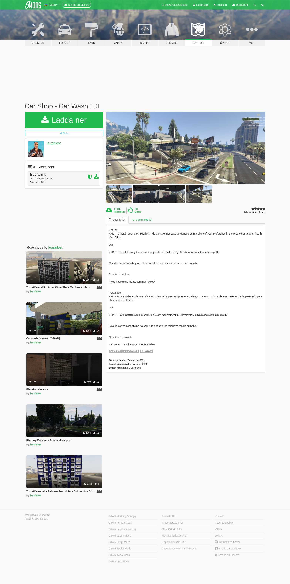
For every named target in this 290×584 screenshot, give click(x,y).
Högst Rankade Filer (174, 542)
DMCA (218, 535)
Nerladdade (119, 212)
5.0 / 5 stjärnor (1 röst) (254, 212)
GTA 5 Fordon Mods (120, 522)
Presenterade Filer (172, 522)
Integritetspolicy (224, 522)
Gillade (137, 212)
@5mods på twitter (227, 542)
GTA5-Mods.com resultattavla (179, 548)
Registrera (240, 4)
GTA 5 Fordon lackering (122, 529)
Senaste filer (169, 516)
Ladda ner (64, 120)
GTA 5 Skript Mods (119, 542)
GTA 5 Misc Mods (119, 561)
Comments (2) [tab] (142, 219)
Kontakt (219, 516)
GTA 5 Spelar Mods (120, 548)
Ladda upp (200, 4)
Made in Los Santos (36, 518)
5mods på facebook (228, 548)
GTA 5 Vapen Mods (120, 535)
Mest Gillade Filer (172, 529)
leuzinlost (54, 143)
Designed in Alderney (37, 514)
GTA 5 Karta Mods (119, 555)
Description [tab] (117, 219)
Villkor (218, 529)
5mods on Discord (227, 555)
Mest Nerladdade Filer (174, 535)
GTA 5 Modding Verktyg (122, 516)
